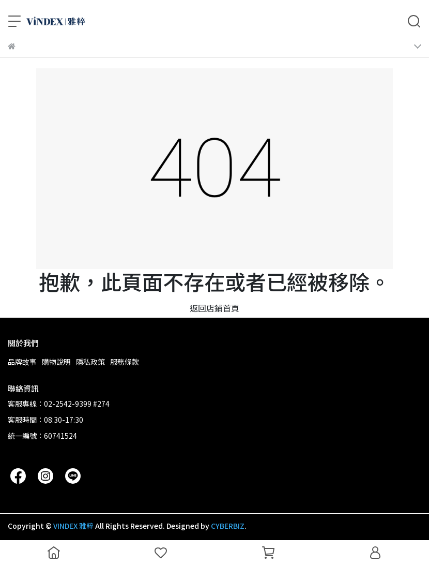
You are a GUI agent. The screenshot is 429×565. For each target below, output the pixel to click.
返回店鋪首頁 (214, 308)
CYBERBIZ (227, 526)
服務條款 (124, 361)
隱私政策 (90, 361)
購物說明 (56, 361)
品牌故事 (22, 361)
